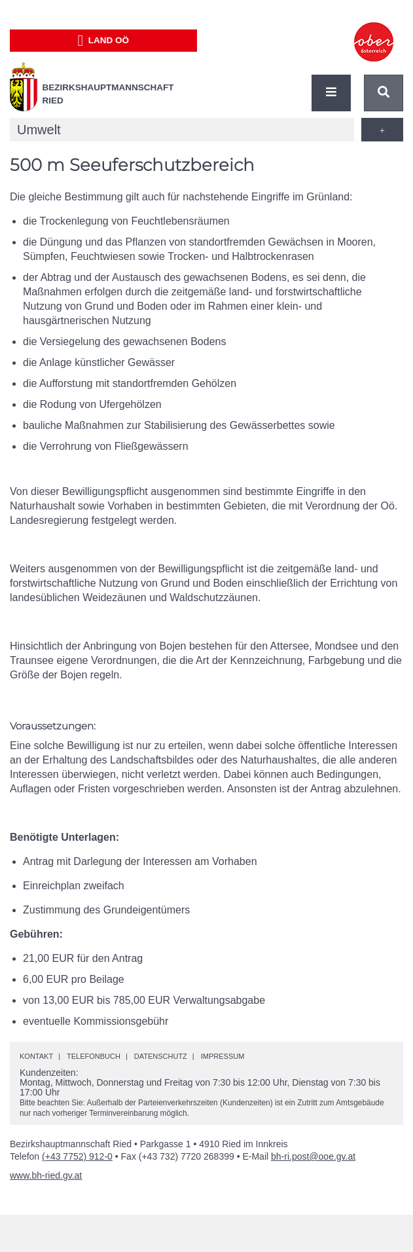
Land (103, 40)
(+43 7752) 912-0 (77, 1156)
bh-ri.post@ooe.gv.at (313, 1156)
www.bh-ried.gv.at (46, 1175)
